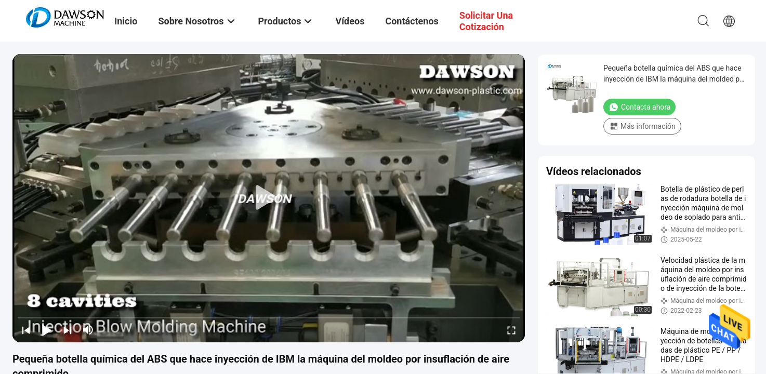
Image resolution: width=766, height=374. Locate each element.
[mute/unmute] (88, 330)
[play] (269, 198)
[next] (67, 330)
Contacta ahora (639, 107)
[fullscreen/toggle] (511, 330)
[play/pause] (46, 330)
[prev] (26, 330)
